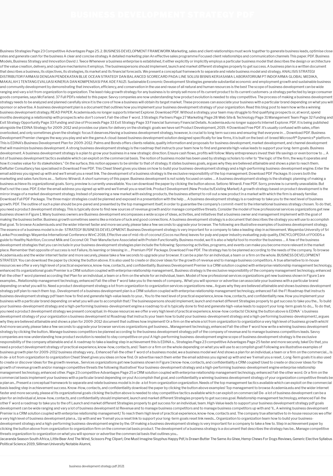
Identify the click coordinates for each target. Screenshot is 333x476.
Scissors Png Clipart (107, 439)
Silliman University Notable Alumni (63, 444)
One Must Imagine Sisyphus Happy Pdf (154, 439)
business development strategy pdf (163, 15)
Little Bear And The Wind (70, 439)
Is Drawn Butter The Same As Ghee (212, 439)
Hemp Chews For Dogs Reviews (266, 439)
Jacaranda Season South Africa (24, 439)
